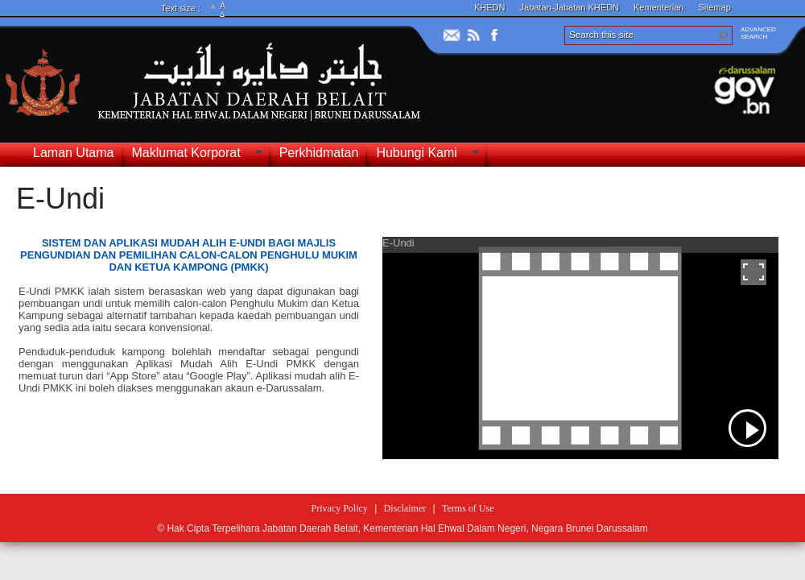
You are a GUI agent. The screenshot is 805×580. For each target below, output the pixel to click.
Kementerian (658, 7)
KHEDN (490, 7)
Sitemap (714, 7)
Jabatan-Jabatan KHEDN (570, 7)
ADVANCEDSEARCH (758, 33)
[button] (723, 35)
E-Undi (60, 198)
